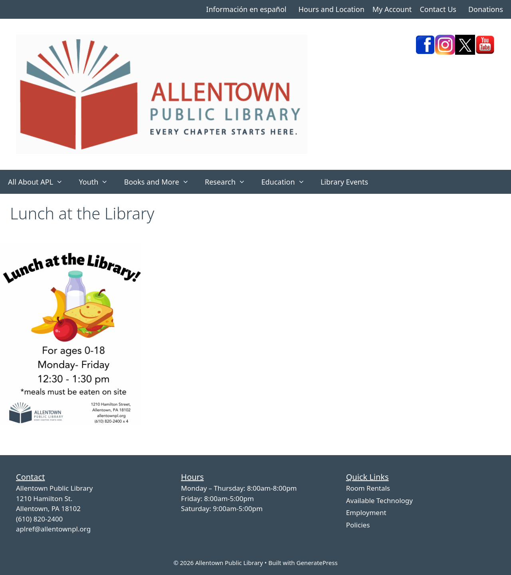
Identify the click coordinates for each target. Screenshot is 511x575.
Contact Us (438, 9)
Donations (485, 9)
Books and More (160, 182)
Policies (358, 524)
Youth (97, 182)
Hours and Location (331, 9)
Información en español (246, 9)
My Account (392, 9)
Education (287, 182)
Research (229, 182)
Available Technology (379, 500)
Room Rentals (368, 488)
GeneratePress (316, 563)
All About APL (39, 182)
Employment (366, 512)
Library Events (344, 182)
